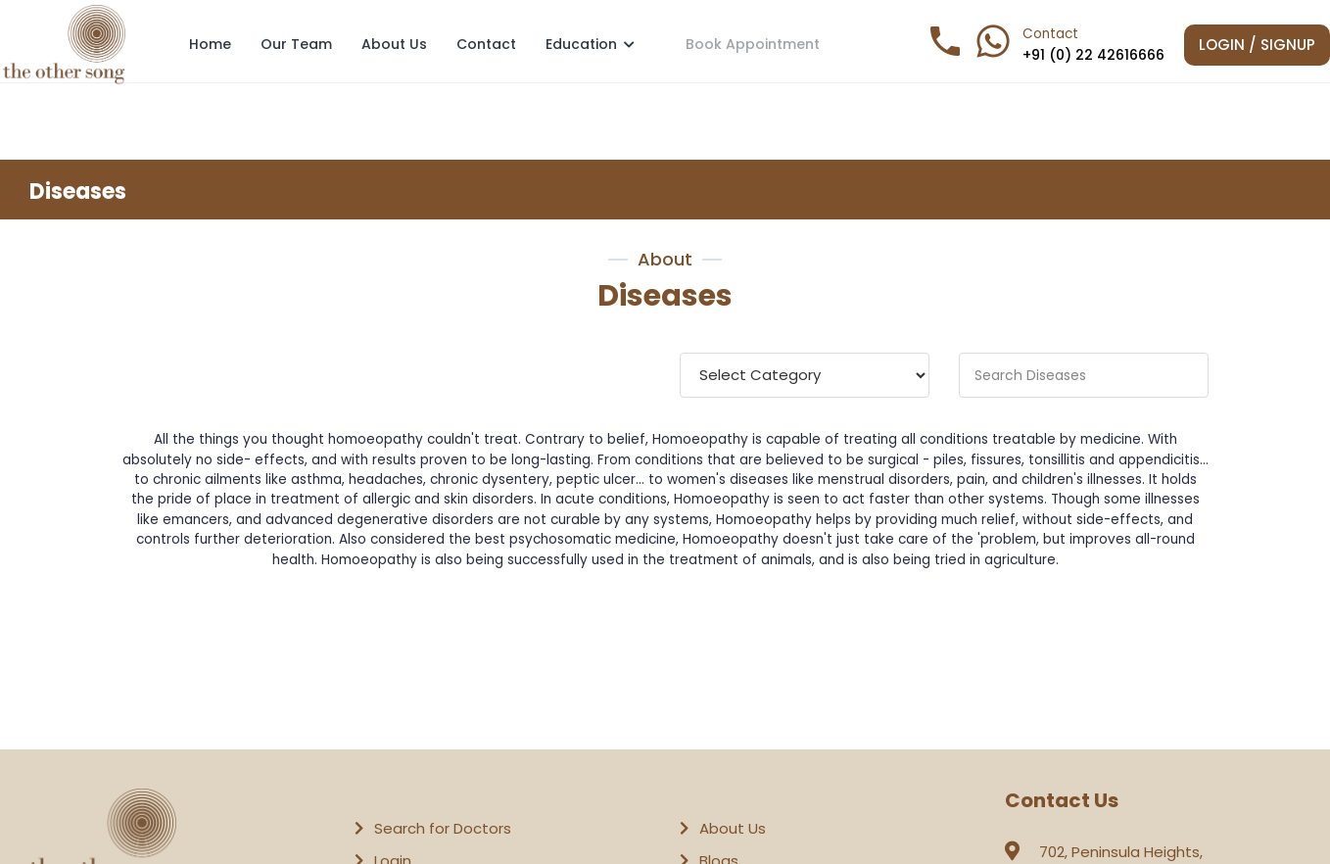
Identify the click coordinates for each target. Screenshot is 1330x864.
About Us (394, 44)
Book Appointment (753, 43)
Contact (486, 44)
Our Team (296, 44)
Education (590, 44)
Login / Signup (1257, 44)
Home (210, 44)
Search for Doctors (442, 828)
